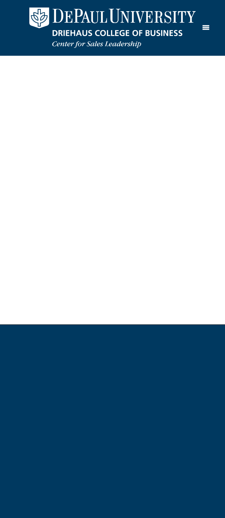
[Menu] (205, 27)
